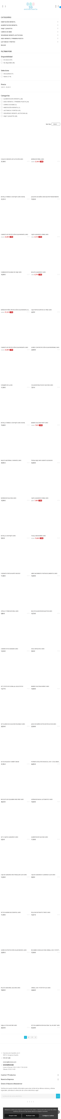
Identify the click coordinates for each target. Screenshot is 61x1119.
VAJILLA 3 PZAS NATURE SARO (9, 1025)
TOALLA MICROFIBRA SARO (38, 536)
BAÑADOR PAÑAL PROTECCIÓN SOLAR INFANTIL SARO (15, 310)
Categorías (6, 17)
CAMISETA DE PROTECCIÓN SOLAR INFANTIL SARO (14, 234)
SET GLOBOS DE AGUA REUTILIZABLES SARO (13, 724)
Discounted (8, 74)
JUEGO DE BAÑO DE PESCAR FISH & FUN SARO (43, 724)
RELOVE (3, 45)
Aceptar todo (13, 1115)
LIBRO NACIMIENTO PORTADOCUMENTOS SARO (44, 573)
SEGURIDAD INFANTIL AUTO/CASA (12, 35)
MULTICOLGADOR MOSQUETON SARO (41, 611)
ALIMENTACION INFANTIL (9, 25)
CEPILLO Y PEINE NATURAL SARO (9, 611)
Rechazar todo (30, 1115)
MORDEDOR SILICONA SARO (8, 498)
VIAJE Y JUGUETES (6, 28)
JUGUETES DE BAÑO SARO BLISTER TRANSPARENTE (45, 197)
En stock (7, 60)
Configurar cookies (48, 1115)
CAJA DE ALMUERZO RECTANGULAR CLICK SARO (14, 875)
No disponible (9, 63)
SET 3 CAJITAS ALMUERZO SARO (9, 837)
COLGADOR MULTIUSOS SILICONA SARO (42, 385)
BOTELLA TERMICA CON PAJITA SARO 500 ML (13, 197)
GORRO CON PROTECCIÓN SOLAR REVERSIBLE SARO (45, 347)
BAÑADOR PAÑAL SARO (37, 159)
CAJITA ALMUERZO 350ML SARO (39, 234)
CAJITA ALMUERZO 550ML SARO (39, 498)
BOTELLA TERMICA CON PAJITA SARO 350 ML (13, 423)
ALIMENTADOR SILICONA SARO (39, 837)
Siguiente (35, 1037)
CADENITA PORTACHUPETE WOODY (10, 573)
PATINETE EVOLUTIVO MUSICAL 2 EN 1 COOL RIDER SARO (45, 762)
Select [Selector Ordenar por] (55, 124)
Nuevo (7, 76)
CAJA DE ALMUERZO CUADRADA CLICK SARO (43, 875)
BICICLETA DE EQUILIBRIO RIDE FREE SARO (12, 799)
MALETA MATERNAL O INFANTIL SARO (11, 460)
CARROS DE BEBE (6, 32)
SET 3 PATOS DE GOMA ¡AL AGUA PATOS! (12, 686)
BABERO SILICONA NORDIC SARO (40, 686)
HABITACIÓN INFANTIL (8, 22)
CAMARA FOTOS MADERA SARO (9, 649)
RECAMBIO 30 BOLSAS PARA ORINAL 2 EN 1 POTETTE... (45, 950)
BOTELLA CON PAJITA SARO (8, 536)
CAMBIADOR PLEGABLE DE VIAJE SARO (11, 272)
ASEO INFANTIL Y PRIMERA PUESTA (12, 38)
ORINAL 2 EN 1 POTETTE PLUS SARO (41, 988)
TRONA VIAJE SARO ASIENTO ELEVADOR (41, 460)
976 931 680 (6, 1058)
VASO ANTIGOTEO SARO (37, 649)
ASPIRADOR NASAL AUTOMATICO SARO (42, 799)
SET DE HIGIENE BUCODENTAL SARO (11, 912)
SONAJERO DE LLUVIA (6, 385)
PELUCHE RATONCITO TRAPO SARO (40, 912)
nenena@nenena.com (9, 1062)
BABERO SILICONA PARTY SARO (39, 423)
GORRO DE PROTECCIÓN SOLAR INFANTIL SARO (14, 950)
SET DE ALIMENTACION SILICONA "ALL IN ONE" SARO (45, 1025)
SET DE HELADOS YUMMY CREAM (10, 762)
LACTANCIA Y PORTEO (8, 42)
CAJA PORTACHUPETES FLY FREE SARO (41, 310)
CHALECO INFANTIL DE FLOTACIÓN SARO (12, 159)
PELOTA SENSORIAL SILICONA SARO (10, 988)
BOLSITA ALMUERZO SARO (38, 272)
